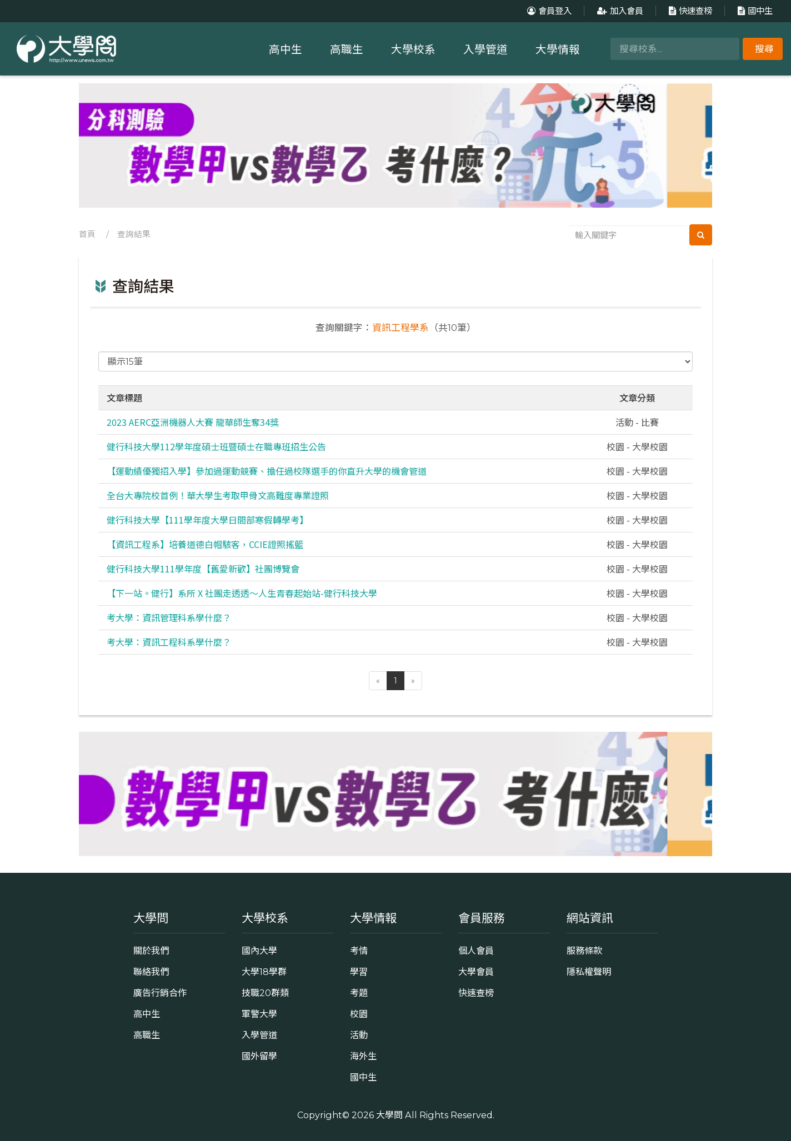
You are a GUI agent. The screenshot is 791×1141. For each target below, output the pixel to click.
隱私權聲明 (589, 971)
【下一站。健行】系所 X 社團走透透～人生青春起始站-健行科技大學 (242, 593)
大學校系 (413, 49)
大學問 (389, 1114)
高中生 (285, 49)
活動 (359, 1035)
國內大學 (259, 950)
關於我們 (151, 950)
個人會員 (476, 950)
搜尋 (764, 48)
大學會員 (476, 971)
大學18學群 (264, 971)
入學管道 (485, 49)
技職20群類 (265, 992)
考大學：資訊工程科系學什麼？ (169, 642)
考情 (359, 950)
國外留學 (259, 1056)
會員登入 (548, 11)
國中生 (754, 11)
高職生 (346, 49)
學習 (359, 971)
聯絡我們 (151, 971)
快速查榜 (689, 11)
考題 (359, 992)
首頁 (87, 234)
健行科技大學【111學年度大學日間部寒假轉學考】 (207, 519)
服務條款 (584, 950)
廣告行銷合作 (160, 992)
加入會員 (618, 11)
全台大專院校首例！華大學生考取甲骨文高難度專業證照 (218, 495)
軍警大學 (259, 1013)
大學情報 (557, 49)
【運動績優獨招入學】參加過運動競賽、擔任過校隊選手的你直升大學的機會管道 (267, 470)
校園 (359, 1013)
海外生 (363, 1056)
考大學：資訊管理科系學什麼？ (169, 617)
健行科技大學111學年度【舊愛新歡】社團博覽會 (203, 568)
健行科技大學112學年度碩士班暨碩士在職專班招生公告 (216, 446)
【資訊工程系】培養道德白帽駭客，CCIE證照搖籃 (205, 544)
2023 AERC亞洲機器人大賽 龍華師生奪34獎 (193, 422)
